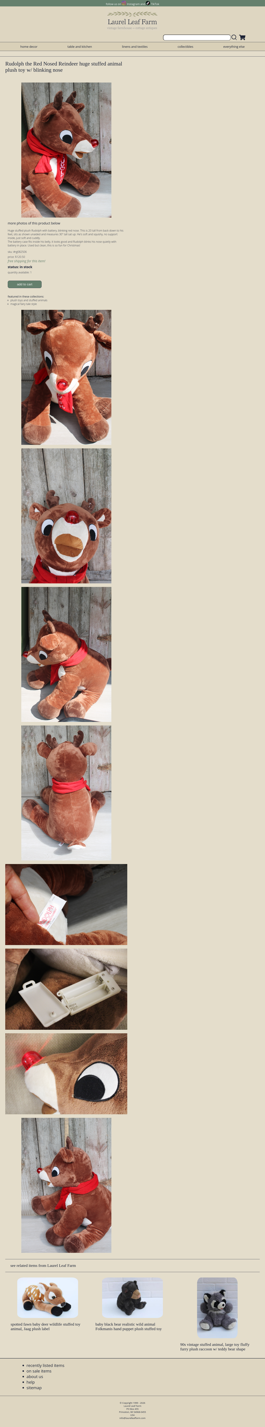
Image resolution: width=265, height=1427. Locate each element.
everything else (234, 47)
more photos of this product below (34, 223)
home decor (28, 47)
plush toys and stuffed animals (28, 300)
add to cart (24, 284)
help (31, 1382)
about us (35, 1376)
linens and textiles (135, 47)
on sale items (39, 1371)
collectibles (185, 47)
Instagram (133, 4)
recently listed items (45, 1365)
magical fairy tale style (23, 304)
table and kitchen (79, 47)
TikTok (155, 4)
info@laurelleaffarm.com (132, 1418)
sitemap (34, 1387)
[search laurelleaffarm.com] (235, 38)
